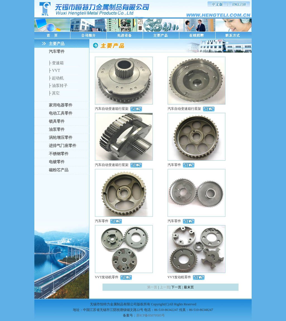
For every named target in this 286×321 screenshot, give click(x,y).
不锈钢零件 (58, 154)
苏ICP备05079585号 (150, 315)
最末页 (189, 287)
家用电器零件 (60, 105)
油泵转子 (60, 86)
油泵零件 (57, 129)
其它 (56, 93)
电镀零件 (57, 162)
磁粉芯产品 (58, 170)
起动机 (58, 78)
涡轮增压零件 (60, 137)
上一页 (165, 287)
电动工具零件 (60, 113)
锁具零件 (57, 121)
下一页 (176, 287)
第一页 (152, 287)
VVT (56, 70)
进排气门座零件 (62, 146)
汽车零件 (57, 51)
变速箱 (58, 63)
